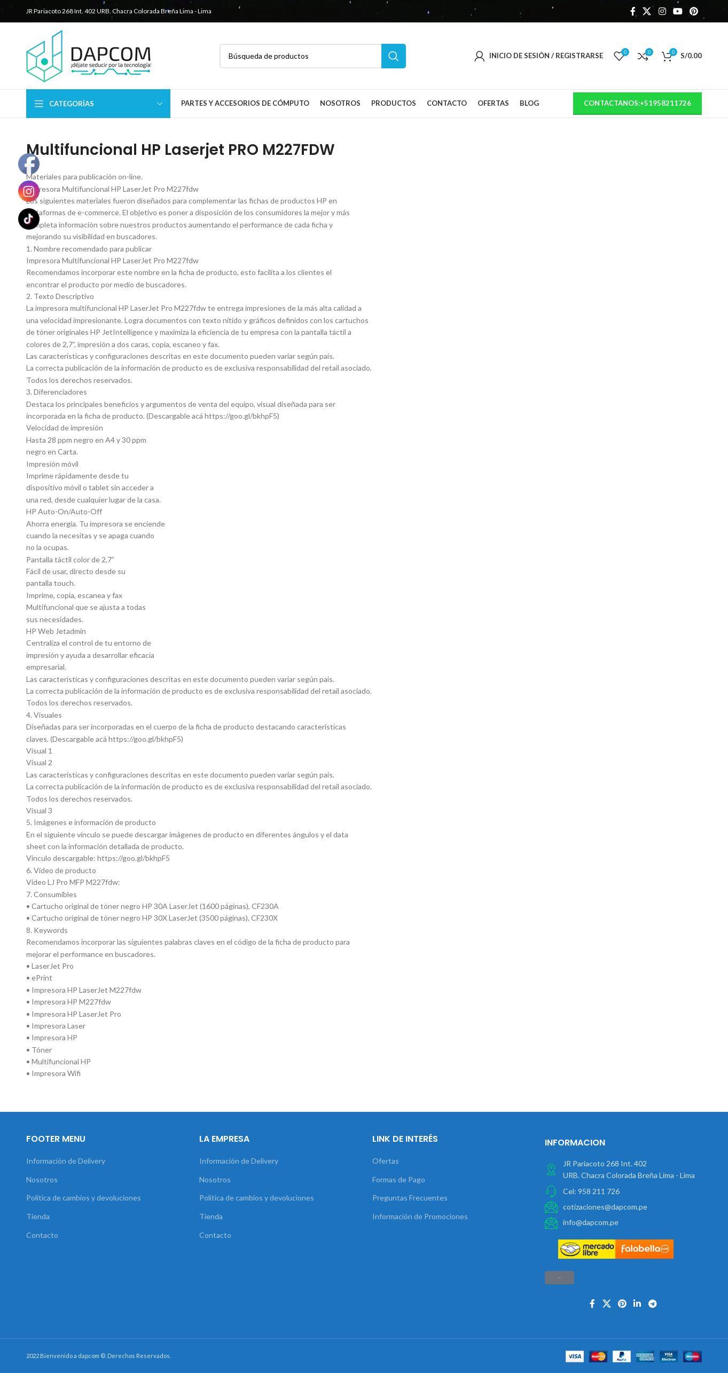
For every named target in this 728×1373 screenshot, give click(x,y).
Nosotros (42, 1179)
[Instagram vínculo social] (662, 11)
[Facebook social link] (633, 11)
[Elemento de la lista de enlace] (623, 1191)
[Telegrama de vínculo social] (652, 1304)
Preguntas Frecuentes (410, 1197)
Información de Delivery (65, 1160)
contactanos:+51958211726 (637, 103)
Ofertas (385, 1160)
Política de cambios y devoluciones (83, 1197)
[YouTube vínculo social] (677, 11)
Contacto (42, 1234)
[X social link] (647, 11)
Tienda (38, 1216)
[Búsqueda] (313, 56)
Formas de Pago (398, 1179)
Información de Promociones (420, 1216)
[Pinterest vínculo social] (694, 11)
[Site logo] (88, 54)
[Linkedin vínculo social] (637, 1304)
